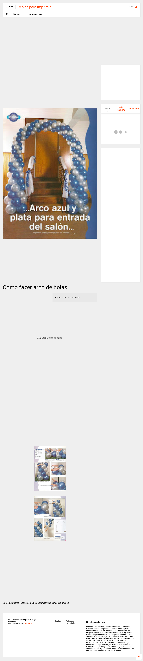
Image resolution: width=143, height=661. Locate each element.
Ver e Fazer (29, 624)
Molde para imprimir (34, 7)
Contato (58, 621)
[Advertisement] (71, 40)
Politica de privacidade (70, 622)
